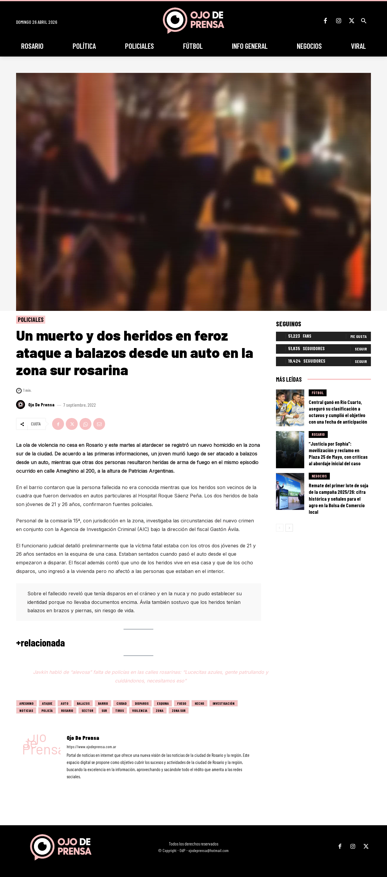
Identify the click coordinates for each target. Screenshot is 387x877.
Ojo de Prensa (41, 404)
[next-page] (289, 528)
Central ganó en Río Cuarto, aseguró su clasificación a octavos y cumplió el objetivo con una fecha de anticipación (338, 412)
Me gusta (358, 336)
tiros (119, 710)
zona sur (178, 710)
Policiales (30, 320)
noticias (26, 710)
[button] (364, 21)
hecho (199, 703)
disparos (142, 703)
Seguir (361, 348)
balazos (83, 703)
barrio (103, 703)
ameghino (26, 703)
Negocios (319, 476)
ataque (47, 703)
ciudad (121, 703)
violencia (139, 710)
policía (47, 710)
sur (104, 710)
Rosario (67, 710)
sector (87, 710)
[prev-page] (279, 528)
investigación (224, 703)
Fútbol (318, 392)
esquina (163, 703)
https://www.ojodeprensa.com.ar (91, 746)
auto (64, 703)
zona (159, 710)
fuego (181, 703)
